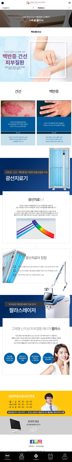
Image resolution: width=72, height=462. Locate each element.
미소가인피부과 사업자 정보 (36, 451)
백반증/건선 (41, 8)
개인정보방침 (40, 446)
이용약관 (31, 446)
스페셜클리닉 (5, 8)
